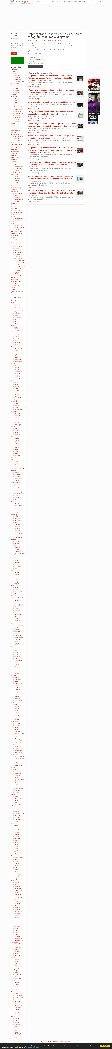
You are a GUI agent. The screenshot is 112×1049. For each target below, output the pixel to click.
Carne (16, 87)
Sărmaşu (17, 783)
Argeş (13, 346)
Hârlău (17, 693)
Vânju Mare (18, 766)
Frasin (16, 919)
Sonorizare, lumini (21, 267)
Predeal (17, 446)
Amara (17, 677)
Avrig (16, 884)
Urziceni (17, 689)
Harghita (14, 624)
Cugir (16, 315)
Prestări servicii (16, 243)
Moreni (17, 561)
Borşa (16, 727)
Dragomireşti (19, 731)
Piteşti (16, 358)
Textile (13, 283)
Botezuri (17, 178)
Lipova (17, 335)
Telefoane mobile (18, 169)
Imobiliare (14, 191)
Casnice (17, 248)
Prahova (13, 823)
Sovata (17, 787)
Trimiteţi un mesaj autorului (35, 67)
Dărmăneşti (18, 371)
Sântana (17, 342)
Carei (16, 871)
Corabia (17, 811)
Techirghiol (18, 538)
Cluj (12, 501)
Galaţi (13, 585)
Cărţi (12, 142)
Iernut (16, 769)
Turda (16, 513)
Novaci (17, 608)
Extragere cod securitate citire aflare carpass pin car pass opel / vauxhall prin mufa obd (50, 113)
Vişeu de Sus (18, 752)
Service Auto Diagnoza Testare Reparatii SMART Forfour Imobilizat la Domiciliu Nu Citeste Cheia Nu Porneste (52, 191)
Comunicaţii (15, 150)
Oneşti (17, 375)
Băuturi (13, 123)
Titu (16, 568)
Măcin (16, 986)
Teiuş (16, 321)
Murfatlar (18, 530)
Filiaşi (16, 582)
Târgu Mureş (19, 789)
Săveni (17, 423)
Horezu (17, 1009)
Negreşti (17, 1024)
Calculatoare (15, 134)
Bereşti (17, 587)
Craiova (17, 578)
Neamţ (13, 794)
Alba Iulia (18, 308)
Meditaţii (17, 274)
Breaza (17, 833)
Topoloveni (18, 361)
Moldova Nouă (19, 493)
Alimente (14, 85)
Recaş (16, 973)
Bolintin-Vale (19, 597)
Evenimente (15, 174)
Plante (13, 237)
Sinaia (16, 846)
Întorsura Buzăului (17, 546)
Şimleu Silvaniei (17, 862)
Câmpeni (17, 313)
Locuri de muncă (16, 212)
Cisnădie (17, 886)
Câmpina (17, 836)
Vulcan (17, 674)
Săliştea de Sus (19, 733)
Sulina (17, 988)
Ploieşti (17, 842)
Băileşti (17, 572)
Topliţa (17, 643)
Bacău (13, 363)
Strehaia (17, 764)
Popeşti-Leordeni (17, 717)
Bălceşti (17, 999)
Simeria (17, 670)
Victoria (17, 453)
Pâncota (17, 338)
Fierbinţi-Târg (19, 683)
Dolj (12, 570)
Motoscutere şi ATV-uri (19, 228)
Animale (17, 75)
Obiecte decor (19, 129)
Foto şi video (15, 186)
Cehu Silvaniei (19, 858)
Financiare (18, 270)
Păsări (16, 100)
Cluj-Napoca (18, 505)
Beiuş (16, 384)
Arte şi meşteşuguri (17, 106)
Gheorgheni (18, 635)
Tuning (17, 121)
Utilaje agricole (19, 81)
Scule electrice (19, 167)
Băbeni (17, 994)
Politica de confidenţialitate (62, 1042)
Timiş (13, 957)
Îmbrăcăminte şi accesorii (16, 188)
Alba (12, 302)
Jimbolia (17, 969)
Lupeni (17, 662)
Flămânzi (17, 421)
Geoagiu (17, 656)
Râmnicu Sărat (19, 469)
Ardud (17, 869)
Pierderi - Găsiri (16, 235)
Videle (16, 953)
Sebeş (16, 319)
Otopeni (17, 712)
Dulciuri (17, 89)
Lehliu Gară (18, 478)
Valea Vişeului (19, 750)
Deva (16, 654)
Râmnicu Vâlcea (17, 1014)
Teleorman (14, 942)
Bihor (13, 381)
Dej (16, 507)
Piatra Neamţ (19, 798)
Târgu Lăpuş (19, 743)
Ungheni (17, 792)
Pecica (16, 340)
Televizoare (18, 172)
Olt (12, 806)
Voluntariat (14, 293)
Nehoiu (17, 463)
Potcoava (17, 817)
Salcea (17, 930)
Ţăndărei (17, 687)
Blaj (16, 312)
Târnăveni (18, 790)
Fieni (16, 557)
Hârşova (17, 524)
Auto (36, 40)
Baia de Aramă (19, 756)
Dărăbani (17, 417)
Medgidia (18, 528)
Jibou (16, 859)
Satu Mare (14, 867)
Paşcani (17, 697)
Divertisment (15, 157)
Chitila (17, 708)
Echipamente (19, 218)
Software (17, 140)
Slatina (17, 821)
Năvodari (17, 532)
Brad (16, 651)
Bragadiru (18, 704)
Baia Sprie (18, 725)
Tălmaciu (18, 904)
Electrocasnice (19, 165)
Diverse (13, 155)
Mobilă (13, 222)
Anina (16, 484)
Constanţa (14, 515)
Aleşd (16, 382)
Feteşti (17, 681)
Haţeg (16, 658)
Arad (12, 325)
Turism (13, 287)
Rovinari (17, 610)
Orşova (17, 762)
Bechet (17, 574)
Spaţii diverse (19, 199)
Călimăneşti (18, 1005)
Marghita (17, 386)
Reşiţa (16, 499)
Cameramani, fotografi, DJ (22, 262)
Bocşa (16, 490)
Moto (13, 224)
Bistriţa (17, 405)
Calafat (17, 576)
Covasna (13, 540)
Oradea (17, 390)
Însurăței (17, 434)
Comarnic (18, 838)
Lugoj (16, 971)
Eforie (16, 522)
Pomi (16, 241)
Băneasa (17, 516)
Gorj (12, 603)
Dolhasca (17, 915)
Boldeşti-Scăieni (17, 830)
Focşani (17, 1032)
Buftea (17, 706)
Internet (17, 138)
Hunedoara (14, 647)
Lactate (17, 92)
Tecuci (17, 593)
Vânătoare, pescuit (17, 291)
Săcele (16, 451)
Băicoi (16, 827)
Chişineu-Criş (19, 329)
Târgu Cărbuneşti (18, 613)
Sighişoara (18, 785)
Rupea (17, 450)
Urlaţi (16, 850)
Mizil (16, 840)
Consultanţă (18, 250)
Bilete (16, 176)
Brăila (13, 427)
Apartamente (19, 193)
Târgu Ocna (18, 379)
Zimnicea (17, 955)
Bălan (16, 628)
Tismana (17, 620)
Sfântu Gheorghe (18, 550)
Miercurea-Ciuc (19, 637)
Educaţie (14, 159)
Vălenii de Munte (18, 853)
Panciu (17, 1038)
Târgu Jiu (17, 616)
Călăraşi (13, 471)
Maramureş (15, 721)
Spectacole (18, 184)
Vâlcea (13, 992)
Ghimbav (17, 444)
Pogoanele (18, 467)
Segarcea (17, 584)
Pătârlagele (18, 465)
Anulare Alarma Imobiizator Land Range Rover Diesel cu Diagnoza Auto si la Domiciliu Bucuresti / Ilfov (52, 163)
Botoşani (14, 411)
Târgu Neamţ (19, 804)
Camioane (18, 112)
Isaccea (17, 984)
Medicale (14, 216)
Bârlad (17, 1018)
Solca (16, 934)
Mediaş (17, 892)
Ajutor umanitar (16, 83)
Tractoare (18, 79)
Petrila (17, 666)
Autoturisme (18, 110)
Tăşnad (17, 879)
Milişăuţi (17, 927)
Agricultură (14, 73)
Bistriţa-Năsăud (16, 402)
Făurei (17, 430)
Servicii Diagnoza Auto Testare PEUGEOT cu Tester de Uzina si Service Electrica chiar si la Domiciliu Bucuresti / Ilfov (52, 178)
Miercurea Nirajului (18, 774)
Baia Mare (18, 723)
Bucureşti (36, 87)
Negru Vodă (18, 534)
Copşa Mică (18, 888)
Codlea (17, 440)
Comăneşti (18, 369)
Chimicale (14, 148)
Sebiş (16, 344)
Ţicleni (17, 618)
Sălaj (12, 856)
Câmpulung (18, 348)
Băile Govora (19, 995)
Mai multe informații (33, 1047)
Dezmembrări (19, 113)
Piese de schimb (17, 118)
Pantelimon (18, 714)
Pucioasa (57, 40)
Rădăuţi (17, 928)
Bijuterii (13, 133)
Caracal (17, 810)
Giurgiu (13, 595)
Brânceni (17, 946)
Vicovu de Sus (19, 940)
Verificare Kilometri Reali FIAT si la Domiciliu (47, 102)
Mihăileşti (18, 601)
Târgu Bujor (18, 591)
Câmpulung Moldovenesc (19, 912)
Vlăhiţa (17, 645)
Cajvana (17, 909)
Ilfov (12, 702)
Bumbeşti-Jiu (19, 605)
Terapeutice (18, 276)
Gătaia (17, 967)
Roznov (17, 802)
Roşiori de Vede (19, 948)
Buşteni (17, 835)
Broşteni (17, 907)
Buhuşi (17, 367)
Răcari (16, 564)
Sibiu (13, 880)
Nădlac (17, 337)
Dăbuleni (17, 580)
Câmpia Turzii (19, 503)
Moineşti (17, 373)
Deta (16, 963)
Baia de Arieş (19, 310)
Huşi (16, 1020)
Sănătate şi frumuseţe (14, 279)
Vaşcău (17, 400)
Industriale (14, 205)
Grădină (17, 77)
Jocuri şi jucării (16, 210)
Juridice (17, 272)
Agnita (17, 882)
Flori (16, 239)
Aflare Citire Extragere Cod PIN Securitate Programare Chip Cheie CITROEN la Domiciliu (51, 137)
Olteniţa (17, 480)
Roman (17, 800)
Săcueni (17, 392)
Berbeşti (17, 1001)
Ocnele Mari (18, 1011)
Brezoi (16, 1003)
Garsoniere (18, 197)
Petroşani (17, 668)
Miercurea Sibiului (18, 895)
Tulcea (13, 980)
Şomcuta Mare (19, 741)
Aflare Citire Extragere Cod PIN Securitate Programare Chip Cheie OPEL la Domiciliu (51, 91)
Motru (16, 606)
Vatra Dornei (18, 938)
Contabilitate (19, 252)
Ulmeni (17, 748)
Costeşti (17, 350)
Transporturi (15, 285)
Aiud (16, 306)
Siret (16, 932)
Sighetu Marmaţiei (18, 738)
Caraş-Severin (15, 482)
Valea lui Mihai (19, 398)
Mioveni (17, 356)
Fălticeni (17, 917)
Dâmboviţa (46, 40)
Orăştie (17, 664)
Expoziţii (17, 180)
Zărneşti (17, 455)
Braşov (13, 436)
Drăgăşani (18, 1007)
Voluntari (17, 720)
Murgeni (17, 1022)
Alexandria (18, 944)
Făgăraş (17, 442)
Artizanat (17, 127)
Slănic (16, 848)
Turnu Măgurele (18, 950)
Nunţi (16, 182)
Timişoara (18, 978)
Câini (16, 98)
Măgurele (18, 710)
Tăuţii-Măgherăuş (18, 745)
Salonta (17, 394)
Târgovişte (18, 566)
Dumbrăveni (19, 890)
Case (16, 195)
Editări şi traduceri (17, 255)
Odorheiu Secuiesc (18, 640)
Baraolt (17, 541)
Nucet (16, 388)
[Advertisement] (56, 20)
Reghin (17, 777)
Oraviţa (17, 495)
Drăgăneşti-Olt (19, 813)
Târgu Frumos (19, 700)
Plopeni (17, 844)
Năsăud (17, 407)
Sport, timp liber (16, 281)
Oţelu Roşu (18, 497)
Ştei (16, 396)
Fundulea (18, 476)
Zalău (16, 865)
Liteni (16, 925)
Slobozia (17, 685)
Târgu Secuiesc (19, 553)
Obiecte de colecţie (17, 231)
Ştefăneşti (18, 360)
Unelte (13, 289)
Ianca (16, 432)
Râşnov (17, 448)
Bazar (13, 125)
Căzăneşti (18, 679)
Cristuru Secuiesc (17, 632)
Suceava (13, 905)
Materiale (14, 214)
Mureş (13, 768)
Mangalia (18, 526)
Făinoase (17, 90)
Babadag (17, 982)
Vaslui (13, 1017)
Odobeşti (17, 1036)
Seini (16, 735)
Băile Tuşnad (19, 626)
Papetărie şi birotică (17, 233)
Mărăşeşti (18, 1034)
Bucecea (17, 415)
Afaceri (13, 71)
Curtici (17, 331)
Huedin (17, 511)
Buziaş (17, 959)
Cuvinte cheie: (15, 38)
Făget (16, 965)
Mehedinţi (14, 754)
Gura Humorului (18, 922)
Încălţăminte (15, 203)
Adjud (16, 1030)
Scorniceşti (18, 819)
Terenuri (17, 201)
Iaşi (12, 691)
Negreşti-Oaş (19, 875)
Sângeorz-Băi (19, 409)
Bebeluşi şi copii (16, 131)
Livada (17, 873)
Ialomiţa (13, 676)
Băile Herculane (18, 487)
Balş (16, 808)
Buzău (13, 459)
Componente (19, 136)
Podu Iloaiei (18, 699)
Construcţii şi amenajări (15, 152)
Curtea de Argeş (18, 353)
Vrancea (13, 1028)
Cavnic (17, 729)
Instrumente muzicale (15, 208)
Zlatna (17, 323)
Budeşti (17, 472)
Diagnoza (17, 115)
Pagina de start (46, 1042)
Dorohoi (17, 419)
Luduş (16, 771)
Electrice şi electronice (14, 162)
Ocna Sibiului (19, 898)
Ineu (16, 333)
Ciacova (17, 961)
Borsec (17, 630)
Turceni (17, 622)
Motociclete (18, 226)
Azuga (16, 825)
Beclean (17, 404)
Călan (16, 652)
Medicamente (19, 220)
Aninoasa (17, 649)
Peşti (16, 102)
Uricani (17, 672)
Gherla (17, 509)
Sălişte (17, 900)
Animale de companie (14, 95)
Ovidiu (17, 536)
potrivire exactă (16, 50)
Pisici (16, 104)
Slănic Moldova (19, 377)
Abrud (17, 304)
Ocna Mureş (18, 317)
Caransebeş (18, 492)
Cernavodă (18, 518)
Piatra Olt (17, 815)
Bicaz (16, 796)
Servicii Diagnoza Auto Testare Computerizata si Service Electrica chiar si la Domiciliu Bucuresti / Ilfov (52, 125)
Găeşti (16, 559)
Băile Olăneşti (19, 997)
